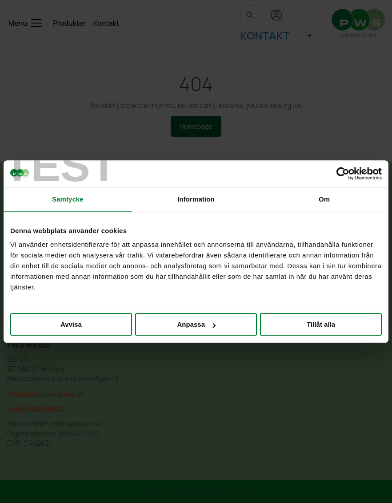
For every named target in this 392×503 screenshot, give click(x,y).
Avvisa (71, 324)
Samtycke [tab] (68, 199)
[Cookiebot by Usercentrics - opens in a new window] (343, 173)
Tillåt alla (321, 324)
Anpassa (196, 324)
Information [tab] (196, 199)
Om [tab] (324, 199)
